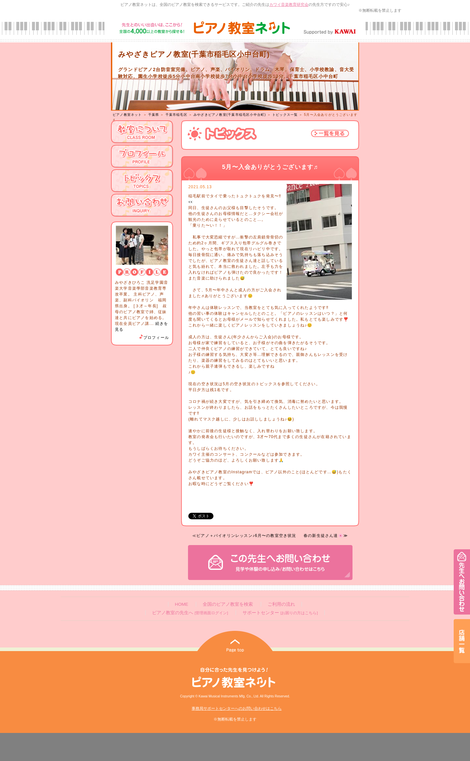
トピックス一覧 (285, 114)
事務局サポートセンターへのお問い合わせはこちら (237, 708)
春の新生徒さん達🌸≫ (326, 535)
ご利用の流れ (281, 604)
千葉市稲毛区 (176, 114)
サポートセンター (280, 612)
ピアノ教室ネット (127, 114)
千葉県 (153, 114)
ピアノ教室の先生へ (190, 612)
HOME (181, 604)
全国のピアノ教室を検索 (228, 604)
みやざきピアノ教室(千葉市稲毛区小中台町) (230, 114)
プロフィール (153, 337)
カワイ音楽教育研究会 (288, 4)
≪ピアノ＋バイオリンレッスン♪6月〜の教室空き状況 (244, 535)
